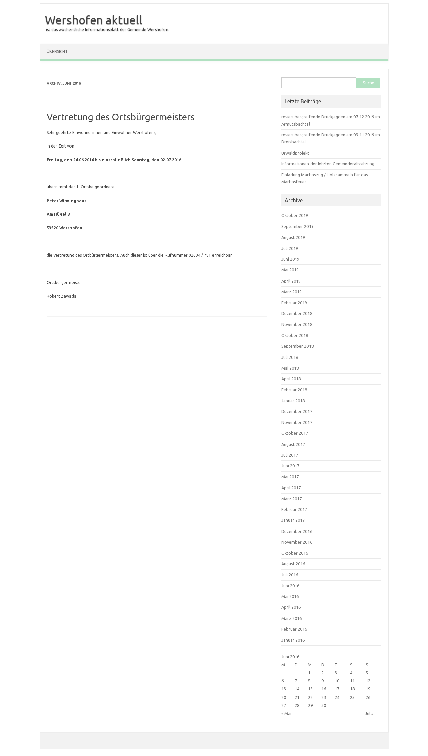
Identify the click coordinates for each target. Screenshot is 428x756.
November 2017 (296, 422)
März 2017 (291, 498)
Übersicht (57, 51)
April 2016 (291, 607)
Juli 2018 (289, 357)
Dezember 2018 (296, 313)
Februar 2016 (294, 629)
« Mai (286, 713)
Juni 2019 (290, 259)
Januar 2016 (293, 640)
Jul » (369, 713)
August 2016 (293, 563)
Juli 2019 (289, 248)
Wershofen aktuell (93, 19)
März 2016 (291, 618)
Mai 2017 (290, 476)
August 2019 (293, 237)
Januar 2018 (293, 400)
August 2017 (293, 444)
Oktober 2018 (294, 335)
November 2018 (296, 324)
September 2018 (297, 346)
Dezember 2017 (296, 411)
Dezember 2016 (296, 531)
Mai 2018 (290, 368)
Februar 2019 (294, 302)
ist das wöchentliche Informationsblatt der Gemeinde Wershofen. (107, 29)
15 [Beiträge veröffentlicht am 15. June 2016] (310, 688)
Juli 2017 (289, 455)
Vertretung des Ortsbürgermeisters (121, 117)
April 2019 (291, 281)
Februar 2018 (294, 389)
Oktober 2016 (294, 553)
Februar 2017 (294, 509)
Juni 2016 (290, 585)
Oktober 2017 (294, 433)
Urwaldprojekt (295, 153)
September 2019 (297, 226)
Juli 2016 (289, 574)
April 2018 (291, 378)
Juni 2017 (290, 465)
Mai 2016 (290, 596)
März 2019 (291, 291)
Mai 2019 (290, 269)
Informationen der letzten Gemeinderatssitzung (327, 163)
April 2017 (291, 487)
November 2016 (296, 542)
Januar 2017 (293, 520)
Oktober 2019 (294, 215)
